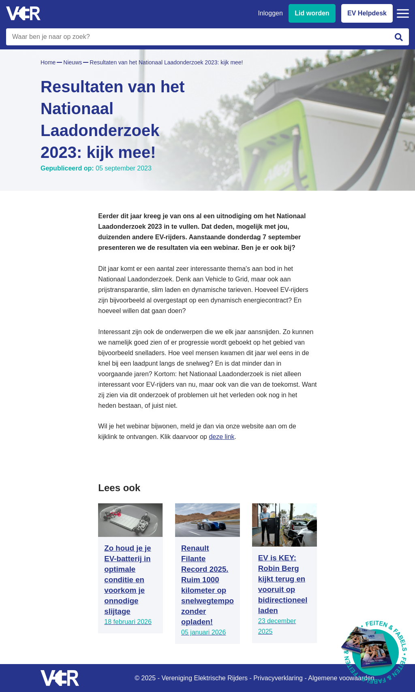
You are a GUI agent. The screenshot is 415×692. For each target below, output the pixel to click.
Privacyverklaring (278, 678)
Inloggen (270, 13)
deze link (221, 436)
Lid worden (312, 13)
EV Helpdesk (367, 13)
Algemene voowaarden (341, 678)
